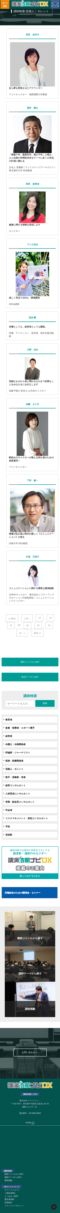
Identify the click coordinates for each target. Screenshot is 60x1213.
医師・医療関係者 (14, 760)
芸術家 (8, 834)
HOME (30, 1122)
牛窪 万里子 (32, 557)
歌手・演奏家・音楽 (15, 777)
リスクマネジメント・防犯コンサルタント (26, 818)
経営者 (8, 736)
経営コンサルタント (15, 785)
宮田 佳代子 (32, 34)
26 (11, 625)
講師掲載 (8, 1180)
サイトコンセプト (12, 1190)
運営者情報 (9, 1199)
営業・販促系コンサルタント (20, 802)
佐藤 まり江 (32, 404)
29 (38, 625)
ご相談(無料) (9, 1193)
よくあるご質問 (11, 1196)
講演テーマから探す (30, 677)
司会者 (8, 810)
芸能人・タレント (14, 769)
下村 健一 (32, 480)
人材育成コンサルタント (17, 793)
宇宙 (7, 826)
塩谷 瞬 (32, 317)
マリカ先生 (32, 244)
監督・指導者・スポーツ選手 (20, 728)
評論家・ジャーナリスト (17, 752)
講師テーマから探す (13, 1177)
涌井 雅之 (32, 108)
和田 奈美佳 (32, 184)
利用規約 (8, 1202)
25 (50, 618)
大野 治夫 (32, 349)
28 (27, 625)
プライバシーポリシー (14, 1206)
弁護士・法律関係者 (15, 744)
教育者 (8, 719)
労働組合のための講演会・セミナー (22, 892)
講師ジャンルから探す (30, 662)
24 (39, 618)
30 (49, 625)
